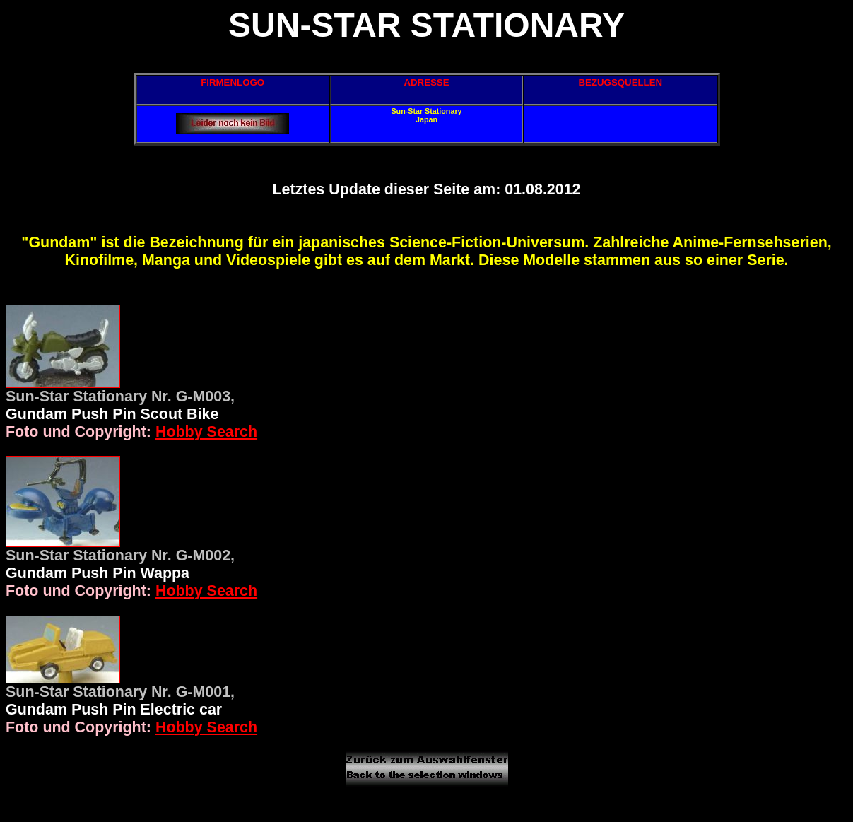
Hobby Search (206, 431)
